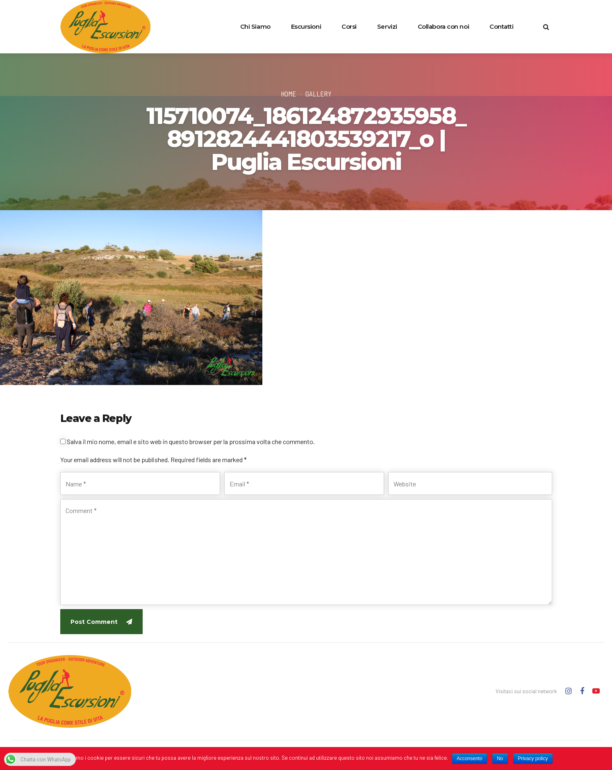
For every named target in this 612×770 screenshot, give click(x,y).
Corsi (349, 26)
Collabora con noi (443, 26)
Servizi (387, 26)
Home (288, 93)
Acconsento (469, 758)
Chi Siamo (255, 26)
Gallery (318, 93)
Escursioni (306, 26)
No (500, 758)
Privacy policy (533, 758)
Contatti (501, 26)
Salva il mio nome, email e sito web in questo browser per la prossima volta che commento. (191, 441)
